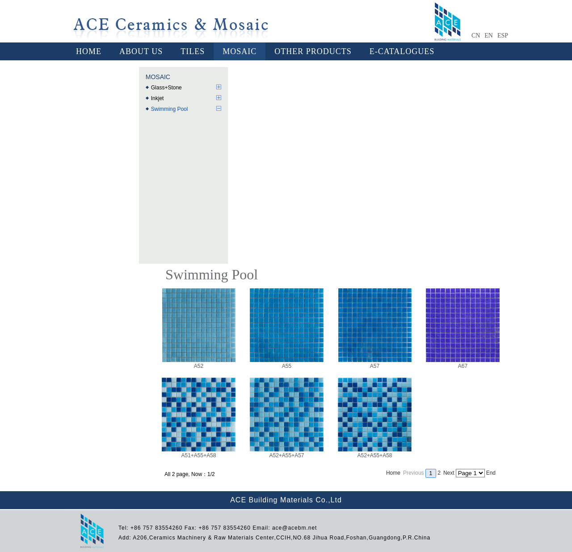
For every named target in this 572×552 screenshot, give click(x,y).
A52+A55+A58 (375, 453)
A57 (375, 363)
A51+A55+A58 (199, 453)
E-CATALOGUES (402, 51)
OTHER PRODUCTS (313, 51)
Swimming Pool (169, 109)
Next (448, 473)
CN (475, 35)
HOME (88, 51)
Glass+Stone (166, 87)
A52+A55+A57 (287, 453)
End (491, 473)
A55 (287, 363)
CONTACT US (103, 69)
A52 (199, 363)
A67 (463, 363)
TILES (193, 51)
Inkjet (157, 98)
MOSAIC (240, 51)
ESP (502, 35)
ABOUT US (141, 51)
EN (488, 35)
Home (393, 473)
